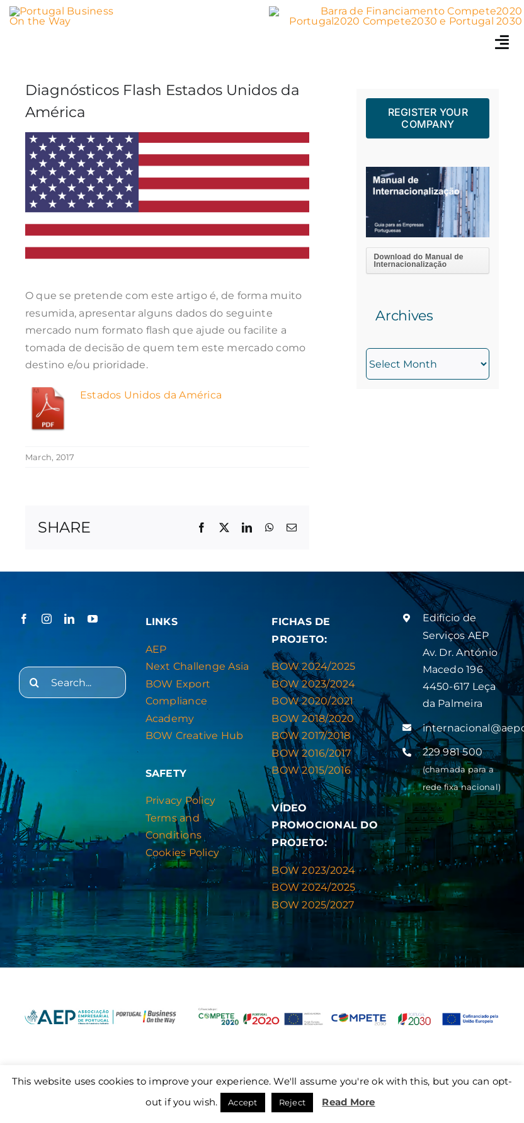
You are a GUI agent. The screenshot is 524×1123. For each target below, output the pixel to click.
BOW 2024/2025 (313, 666)
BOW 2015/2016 (311, 770)
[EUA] (167, 200)
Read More (348, 1102)
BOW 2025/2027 (312, 905)
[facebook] (24, 619)
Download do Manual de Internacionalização (418, 260)
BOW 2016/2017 (311, 753)
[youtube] (93, 619)
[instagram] (47, 619)
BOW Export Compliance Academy (177, 701)
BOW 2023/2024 (313, 684)
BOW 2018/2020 (312, 719)
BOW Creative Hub (194, 736)
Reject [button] (292, 1102)
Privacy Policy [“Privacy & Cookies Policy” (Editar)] (180, 800)
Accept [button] (242, 1102)
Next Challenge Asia (197, 666)
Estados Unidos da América (151, 395)
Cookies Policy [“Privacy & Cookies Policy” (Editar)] (182, 853)
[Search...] (72, 682)
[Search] (34, 682)
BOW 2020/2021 (312, 701)
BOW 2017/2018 (310, 736)
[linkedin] (69, 619)
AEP (156, 649)
